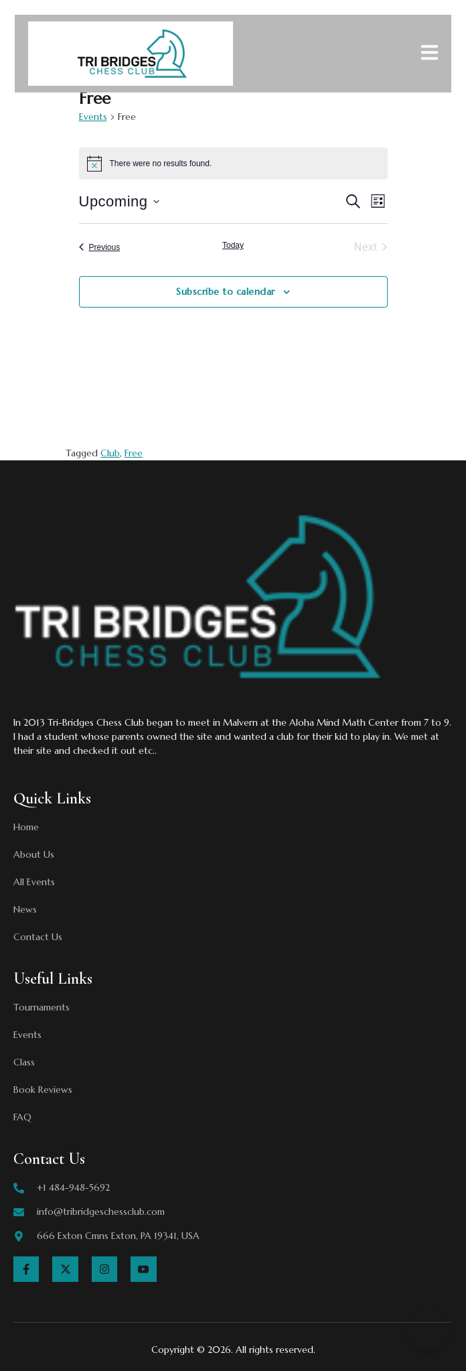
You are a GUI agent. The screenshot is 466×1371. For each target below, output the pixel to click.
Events (93, 117)
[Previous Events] (100, 247)
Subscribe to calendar (225, 291)
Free (134, 453)
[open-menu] (429, 54)
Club (110, 453)
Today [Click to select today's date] (233, 245)
